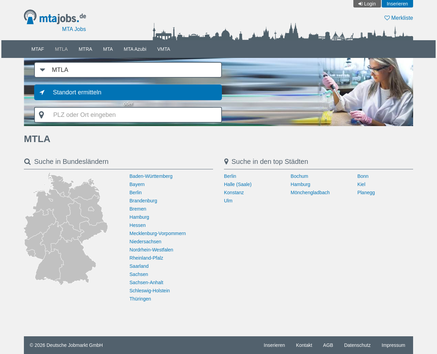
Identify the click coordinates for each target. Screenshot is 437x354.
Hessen (137, 225)
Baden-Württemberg (150, 176)
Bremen (137, 209)
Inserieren (397, 3)
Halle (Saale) (238, 184)
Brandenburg (143, 200)
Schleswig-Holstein (149, 290)
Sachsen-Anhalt (146, 282)
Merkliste (398, 18)
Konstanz (234, 192)
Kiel (361, 184)
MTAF (37, 49)
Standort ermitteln (77, 92)
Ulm (228, 200)
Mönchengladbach (310, 192)
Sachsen (138, 274)
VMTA (163, 49)
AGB (328, 345)
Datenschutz (357, 345)
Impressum (393, 345)
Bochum (299, 176)
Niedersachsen (145, 241)
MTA (108, 49)
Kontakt (304, 345)
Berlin (135, 192)
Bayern (136, 184)
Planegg (366, 192)
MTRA (85, 49)
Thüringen (140, 299)
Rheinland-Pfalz (146, 258)
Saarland (139, 266)
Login (370, 3)
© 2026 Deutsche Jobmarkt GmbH (66, 345)
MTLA (61, 49)
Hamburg (139, 217)
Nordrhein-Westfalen (151, 249)
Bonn (363, 176)
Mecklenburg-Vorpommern (157, 233)
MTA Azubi (135, 49)
